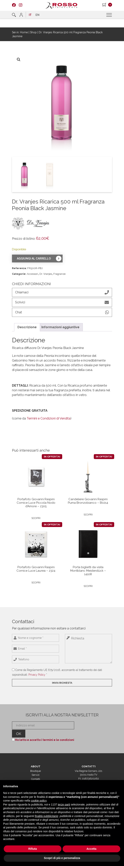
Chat (62, 312)
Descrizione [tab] (27, 327)
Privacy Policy (36, 674)
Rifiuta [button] (32, 848)
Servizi (35, 774)
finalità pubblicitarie (46, 816)
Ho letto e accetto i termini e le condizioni (44, 739)
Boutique (35, 770)
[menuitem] (30, 14)
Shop (33, 32)
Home (24, 32)
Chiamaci (62, 292)
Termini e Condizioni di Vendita (48, 418)
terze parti (64, 804)
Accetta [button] (92, 848)
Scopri (35, 518)
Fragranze (59, 273)
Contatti (35, 778)
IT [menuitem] (30, 14)
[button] (18, 59)
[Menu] (109, 15)
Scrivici (62, 302)
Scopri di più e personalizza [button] (62, 858)
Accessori (32, 273)
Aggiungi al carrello (34, 258)
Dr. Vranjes (45, 273)
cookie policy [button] (38, 800)
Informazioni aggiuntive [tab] (60, 327)
